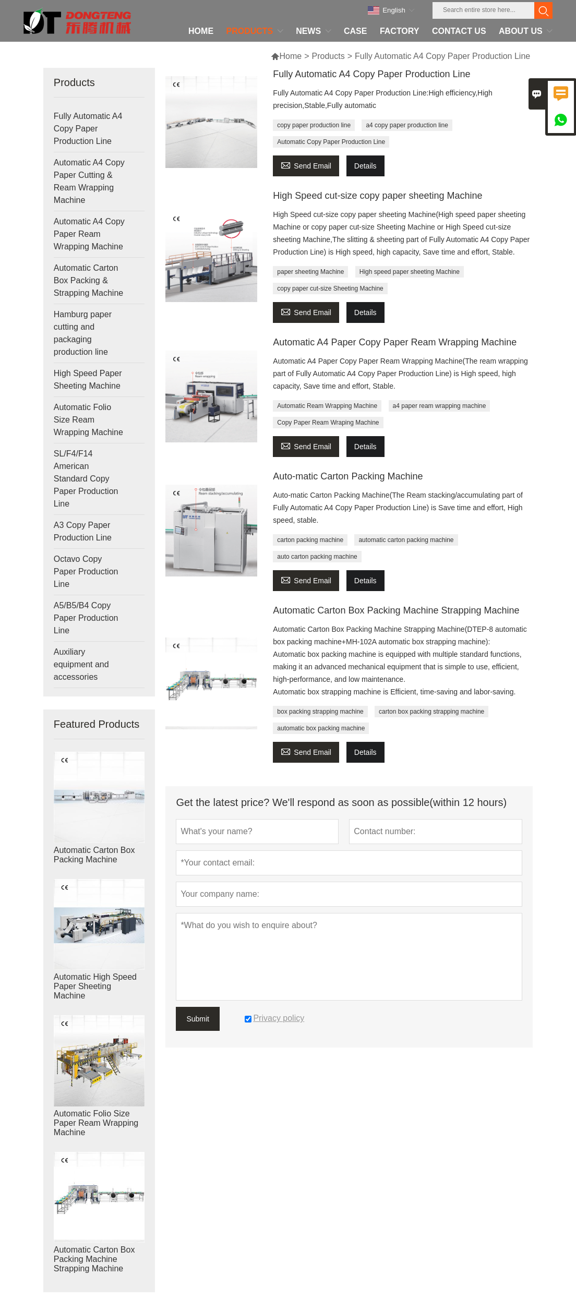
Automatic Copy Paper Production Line (331, 142)
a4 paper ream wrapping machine (439, 406)
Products (328, 56)
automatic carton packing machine (405, 540)
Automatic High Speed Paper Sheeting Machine (95, 986)
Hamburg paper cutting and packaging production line (83, 333)
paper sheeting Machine (310, 271)
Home (286, 56)
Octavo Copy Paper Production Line (86, 571)
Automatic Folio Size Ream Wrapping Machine (88, 420)
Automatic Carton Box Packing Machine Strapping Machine (94, 1259)
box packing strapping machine (320, 711)
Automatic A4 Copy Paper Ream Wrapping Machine (89, 234)
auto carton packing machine (317, 556)
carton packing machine (310, 540)
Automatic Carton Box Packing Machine (94, 855)
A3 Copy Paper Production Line (83, 531)
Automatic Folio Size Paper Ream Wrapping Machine (96, 1123)
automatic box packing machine (321, 728)
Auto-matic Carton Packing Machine (348, 476)
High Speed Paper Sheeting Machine (88, 379)
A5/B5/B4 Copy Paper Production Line (86, 618)
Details (365, 166)
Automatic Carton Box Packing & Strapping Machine (88, 280)
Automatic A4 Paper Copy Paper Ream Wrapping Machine (395, 342)
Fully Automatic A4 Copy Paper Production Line (88, 129)
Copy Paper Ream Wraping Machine (328, 422)
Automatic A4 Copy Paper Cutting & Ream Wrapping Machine (89, 181)
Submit (197, 1019)
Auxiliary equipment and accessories (81, 664)
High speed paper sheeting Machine (409, 271)
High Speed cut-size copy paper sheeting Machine (377, 195)
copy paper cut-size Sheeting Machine (330, 288)
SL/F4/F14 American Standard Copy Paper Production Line (86, 478)
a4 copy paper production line (407, 125)
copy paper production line (314, 125)
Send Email (306, 164)
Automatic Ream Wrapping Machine (327, 406)
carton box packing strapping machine (431, 711)
